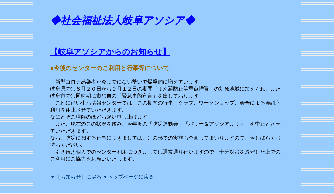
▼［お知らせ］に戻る (75, 177)
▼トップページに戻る (128, 177)
